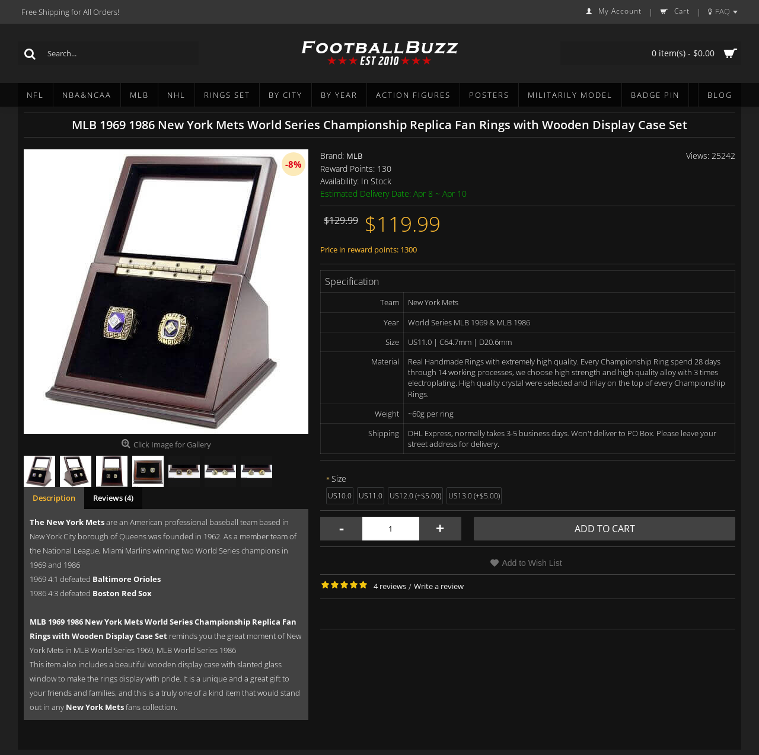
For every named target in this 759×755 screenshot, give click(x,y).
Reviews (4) (113, 497)
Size (338, 478)
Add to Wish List (532, 563)
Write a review (439, 586)
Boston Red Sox (122, 593)
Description (54, 497)
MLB (354, 156)
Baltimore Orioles (127, 579)
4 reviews (390, 586)
